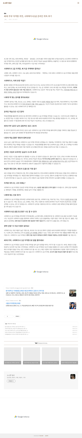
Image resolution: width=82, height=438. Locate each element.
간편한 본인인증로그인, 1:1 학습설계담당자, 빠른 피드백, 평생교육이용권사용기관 (29, 305)
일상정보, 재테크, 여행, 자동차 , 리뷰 (16, 377)
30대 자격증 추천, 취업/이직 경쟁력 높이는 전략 (15, 328)
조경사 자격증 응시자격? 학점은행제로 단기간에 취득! (16, 332)
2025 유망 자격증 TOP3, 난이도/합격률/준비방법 (15, 330)
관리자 (46, 435)
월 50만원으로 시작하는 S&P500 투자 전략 (14, 326)
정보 (6, 323)
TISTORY (41, 435)
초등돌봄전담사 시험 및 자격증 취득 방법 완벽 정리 (16, 334)
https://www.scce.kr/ (12, 300)
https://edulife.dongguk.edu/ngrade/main (18, 288)
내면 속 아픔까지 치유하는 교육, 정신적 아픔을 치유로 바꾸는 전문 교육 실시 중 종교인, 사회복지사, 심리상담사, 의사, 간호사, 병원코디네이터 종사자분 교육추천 (35, 294)
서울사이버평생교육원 (13, 303)
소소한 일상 (7, 3)
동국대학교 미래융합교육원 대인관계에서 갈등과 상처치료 (25, 291)
